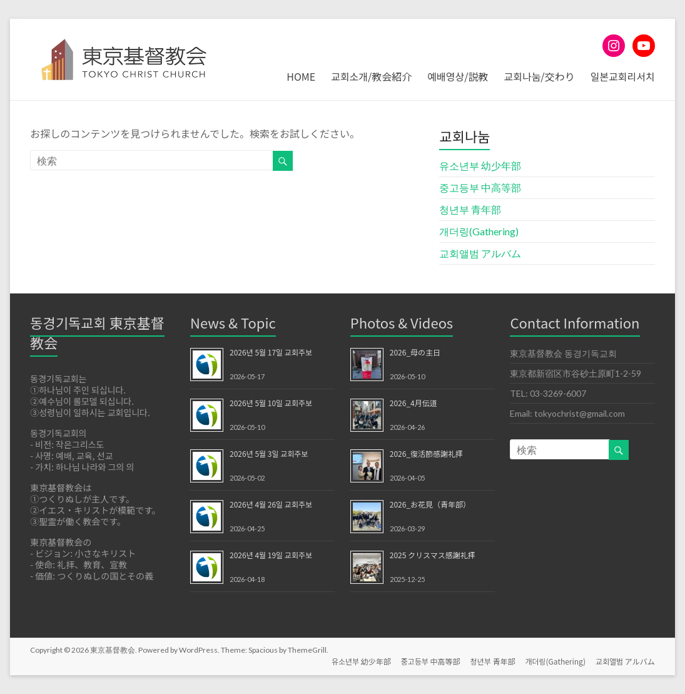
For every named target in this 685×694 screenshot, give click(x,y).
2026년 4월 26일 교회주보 (271, 504)
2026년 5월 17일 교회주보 (271, 352)
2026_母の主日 (415, 352)
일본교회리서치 (623, 76)
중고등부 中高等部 (480, 187)
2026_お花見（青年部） (430, 504)
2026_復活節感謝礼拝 (426, 453)
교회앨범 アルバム (480, 253)
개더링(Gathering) (479, 231)
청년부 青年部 (470, 209)
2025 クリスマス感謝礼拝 (432, 554)
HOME (301, 76)
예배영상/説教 (457, 76)
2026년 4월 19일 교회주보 (271, 554)
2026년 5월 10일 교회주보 (271, 402)
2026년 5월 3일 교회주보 (269, 453)
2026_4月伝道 (413, 402)
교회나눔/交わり (539, 76)
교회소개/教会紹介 (371, 76)
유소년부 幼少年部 (480, 165)
